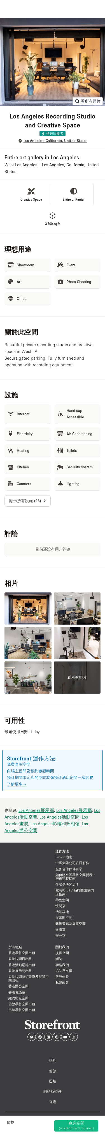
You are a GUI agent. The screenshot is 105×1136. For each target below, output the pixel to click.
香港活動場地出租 (21, 965)
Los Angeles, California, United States (55, 141)
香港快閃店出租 (20, 958)
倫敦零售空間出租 (21, 1004)
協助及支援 (63, 971)
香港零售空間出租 (21, 953)
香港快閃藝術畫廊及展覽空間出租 (28, 978)
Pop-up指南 (63, 857)
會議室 (60, 929)
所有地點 (15, 947)
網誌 (58, 958)
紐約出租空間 (18, 998)
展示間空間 (63, 917)
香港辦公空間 (18, 986)
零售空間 (62, 900)
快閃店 (60, 906)
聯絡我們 (62, 965)
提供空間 (62, 953)
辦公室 (60, 935)
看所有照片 (88, 101)
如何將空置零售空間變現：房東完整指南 (75, 876)
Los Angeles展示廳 (36, 810)
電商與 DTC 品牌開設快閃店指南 (74, 892)
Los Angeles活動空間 (59, 816)
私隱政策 (62, 982)
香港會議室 (16, 992)
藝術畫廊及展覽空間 (70, 923)
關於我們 (62, 947)
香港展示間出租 (20, 971)
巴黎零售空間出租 (21, 1010)
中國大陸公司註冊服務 (72, 863)
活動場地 (62, 912)
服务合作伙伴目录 (68, 869)
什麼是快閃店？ (67, 884)
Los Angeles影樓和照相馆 (55, 823)
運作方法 (62, 851)
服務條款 (62, 976)
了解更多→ (17, 784)
